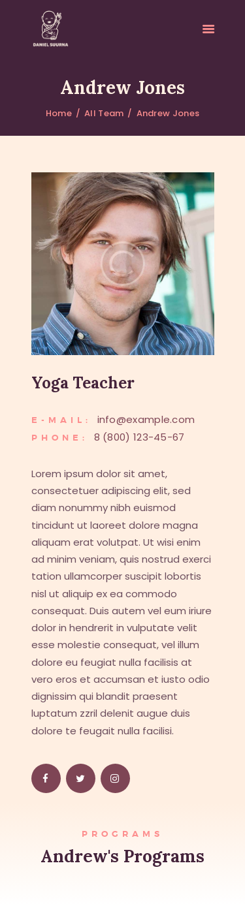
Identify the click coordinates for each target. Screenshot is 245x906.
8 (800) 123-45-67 (139, 437)
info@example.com (146, 419)
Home (59, 113)
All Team (103, 113)
